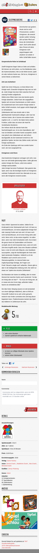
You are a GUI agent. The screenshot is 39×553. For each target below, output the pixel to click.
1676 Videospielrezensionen (11, 545)
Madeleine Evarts (22, 463)
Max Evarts (33, 463)
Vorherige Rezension (10, 367)
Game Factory (11, 461)
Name (4, 379)
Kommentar (5, 389)
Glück (9, 473)
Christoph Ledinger (19, 209)
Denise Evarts (10, 463)
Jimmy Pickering (13, 469)
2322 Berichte (6, 548)
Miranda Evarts (6, 466)
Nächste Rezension (29, 367)
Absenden (31, 409)
